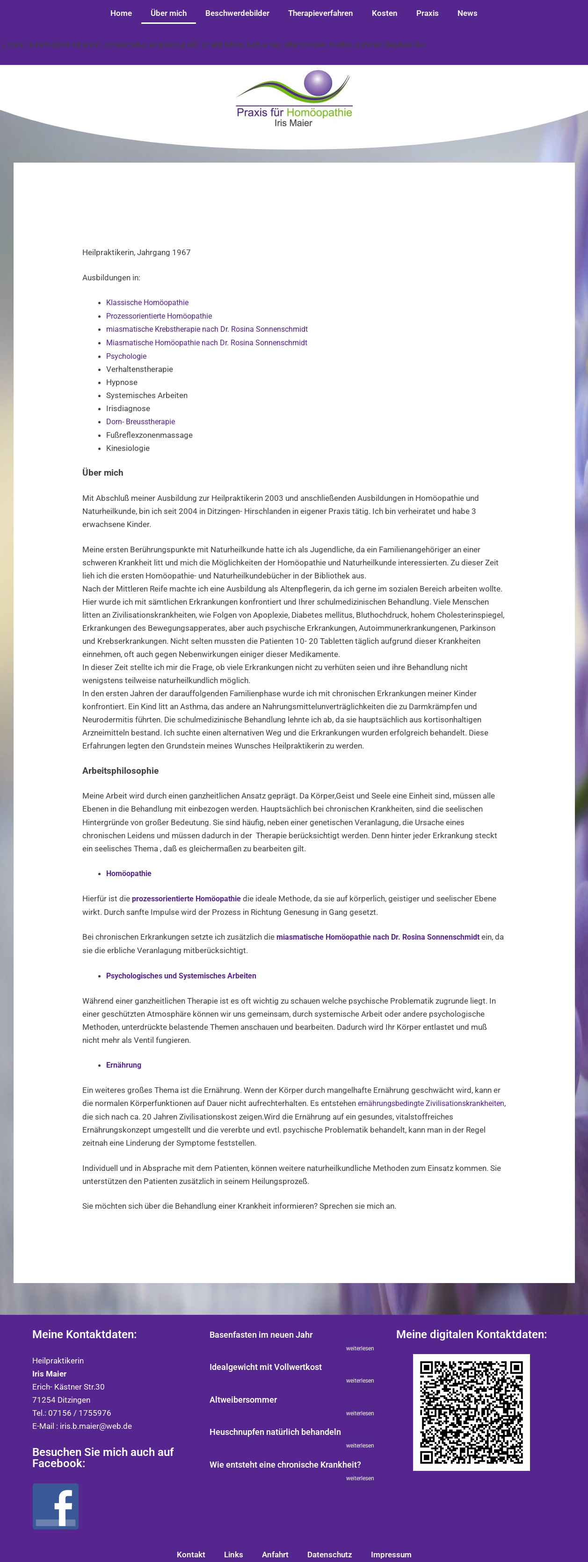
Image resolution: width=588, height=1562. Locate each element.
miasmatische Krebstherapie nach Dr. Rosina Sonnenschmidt (213, 328)
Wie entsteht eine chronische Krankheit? (285, 1483)
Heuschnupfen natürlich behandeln (275, 1445)
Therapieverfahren (320, 13)
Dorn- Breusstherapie (143, 420)
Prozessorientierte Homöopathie (164, 315)
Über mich (169, 13)
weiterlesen (360, 1350)
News (467, 13)
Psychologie (128, 354)
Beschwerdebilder (237, 13)
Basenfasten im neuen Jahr (261, 1333)
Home (121, 13)
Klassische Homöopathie (150, 302)
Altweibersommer (243, 1408)
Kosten (385, 13)
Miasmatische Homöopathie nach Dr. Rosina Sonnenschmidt (212, 341)
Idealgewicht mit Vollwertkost (266, 1371)
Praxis (427, 13)
